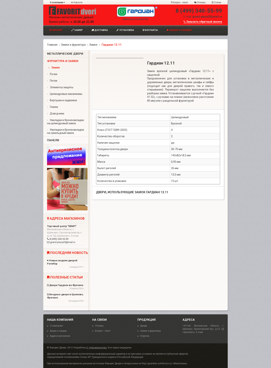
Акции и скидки (179, 30)
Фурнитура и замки (62, 61)
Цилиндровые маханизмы (64, 93)
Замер (77, 30)
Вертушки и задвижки (62, 100)
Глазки (52, 106)
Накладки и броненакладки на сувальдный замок (65, 131)
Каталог (56, 30)
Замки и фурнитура (73, 44)
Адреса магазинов (60, 336)
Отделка (144, 336)
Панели (53, 140)
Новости (76, 2)
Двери (143, 325)
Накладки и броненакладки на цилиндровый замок (65, 122)
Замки (93, 44)
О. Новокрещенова (96, 347)
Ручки (52, 74)
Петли (52, 80)
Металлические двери (65, 53)
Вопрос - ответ (179, 2)
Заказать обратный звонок (203, 21)
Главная (52, 44)
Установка (125, 30)
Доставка (99, 30)
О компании (57, 2)
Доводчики (55, 113)
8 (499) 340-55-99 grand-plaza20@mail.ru (66, 234)
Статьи (216, 2)
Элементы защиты (60, 87)
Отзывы (200, 2)
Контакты (150, 30)
